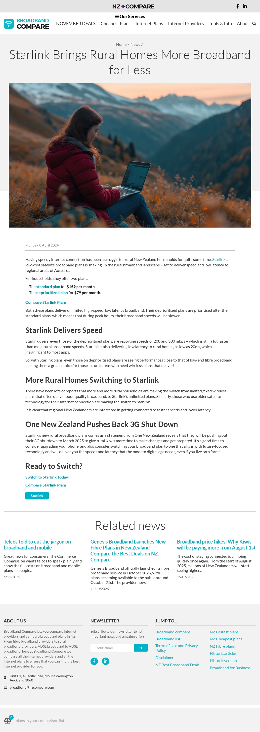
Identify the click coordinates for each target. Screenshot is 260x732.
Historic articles (223, 653)
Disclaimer (164, 657)
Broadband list (167, 638)
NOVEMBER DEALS (76, 23)
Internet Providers (186, 23)
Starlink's (220, 259)
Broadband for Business (230, 667)
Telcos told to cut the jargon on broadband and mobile (37, 544)
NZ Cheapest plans (226, 638)
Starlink (37, 495)
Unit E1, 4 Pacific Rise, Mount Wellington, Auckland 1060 (39, 678)
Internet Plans (149, 23)
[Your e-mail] (112, 648)
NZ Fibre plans (222, 646)
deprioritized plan (52, 292)
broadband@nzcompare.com (29, 687)
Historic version (223, 660)
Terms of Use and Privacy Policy (176, 648)
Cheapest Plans (115, 23)
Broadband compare (172, 631)
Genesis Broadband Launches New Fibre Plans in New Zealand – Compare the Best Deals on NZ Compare (128, 550)
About (243, 23)
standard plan (48, 286)
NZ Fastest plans (224, 631)
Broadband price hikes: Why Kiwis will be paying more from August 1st (216, 544)
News (135, 44)
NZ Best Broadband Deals (177, 664)
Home (121, 44)
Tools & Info (220, 23)
